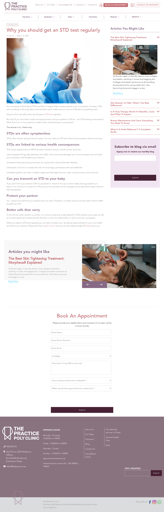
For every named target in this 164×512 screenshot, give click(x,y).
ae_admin (10, 36)
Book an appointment (115, 5)
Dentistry (27, 17)
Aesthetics (49, 17)
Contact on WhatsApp (147, 5)
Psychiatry (93, 17)
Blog (87, 444)
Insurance (80, 4)
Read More (118, 93)
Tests (71, 17)
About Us (39, 4)
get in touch (50, 225)
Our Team (51, 4)
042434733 (52, 508)
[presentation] (133, 168)
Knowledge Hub (65, 4)
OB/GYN (136, 17)
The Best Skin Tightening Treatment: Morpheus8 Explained (36, 260)
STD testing (88, 225)
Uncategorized (12, 25)
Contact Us (92, 4)
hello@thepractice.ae (16, 466)
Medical (114, 17)
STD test (49, 114)
